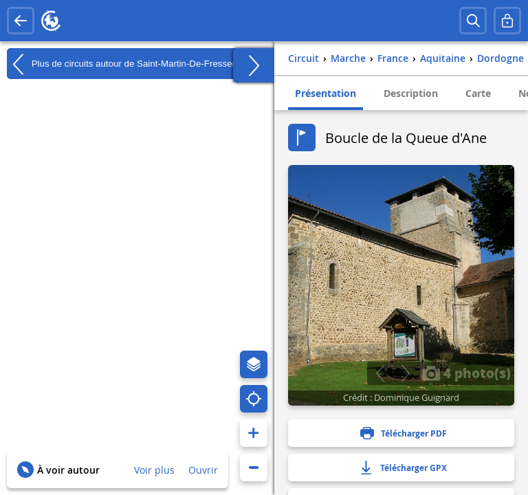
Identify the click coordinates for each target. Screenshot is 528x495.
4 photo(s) (466, 372)
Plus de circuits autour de (132, 64)
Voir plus (154, 469)
